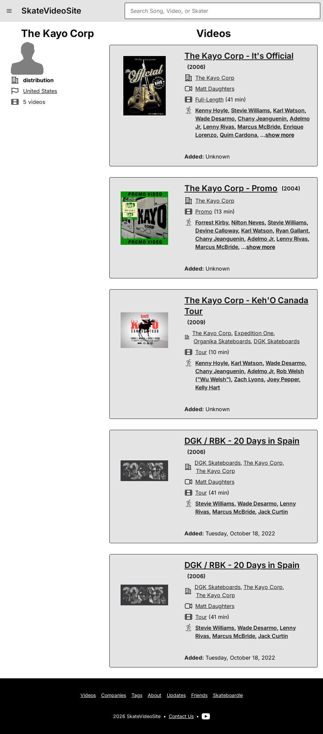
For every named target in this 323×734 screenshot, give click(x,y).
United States (40, 91)
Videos (88, 695)
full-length (209, 99)
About (154, 695)
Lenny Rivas (218, 126)
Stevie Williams (250, 110)
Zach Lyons (249, 379)
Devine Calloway (216, 230)
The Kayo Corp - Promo (230, 188)
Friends (199, 695)
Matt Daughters (214, 88)
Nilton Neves (248, 222)
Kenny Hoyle (211, 110)
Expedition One (253, 333)
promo (203, 211)
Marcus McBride (258, 126)
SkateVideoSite (51, 11)
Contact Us (181, 716)
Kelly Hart (207, 387)
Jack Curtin (273, 511)
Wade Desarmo (215, 118)
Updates (176, 695)
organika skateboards (222, 341)
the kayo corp (214, 77)
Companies (113, 695)
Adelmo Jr (260, 238)
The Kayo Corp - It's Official (238, 56)
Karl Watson (289, 110)
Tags (136, 695)
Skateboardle (228, 695)
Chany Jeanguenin (262, 118)
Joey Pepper (283, 379)
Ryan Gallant (292, 230)
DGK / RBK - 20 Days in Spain (242, 441)
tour (201, 352)
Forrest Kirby (211, 222)
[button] (9, 11)
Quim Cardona (238, 134)
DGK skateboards (277, 341)
